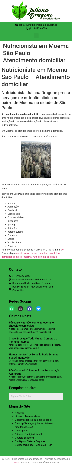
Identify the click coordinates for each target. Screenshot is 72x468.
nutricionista (39, 256)
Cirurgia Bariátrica (24, 437)
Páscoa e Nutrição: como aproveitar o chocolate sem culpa (31, 324)
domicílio (18, 256)
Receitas (19, 412)
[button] (36, 35)
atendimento (22, 253)
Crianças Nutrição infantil (28, 434)
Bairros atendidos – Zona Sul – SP (33, 445)
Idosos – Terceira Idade (27, 416)
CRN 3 (16, 462)
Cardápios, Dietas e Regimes (30, 441)
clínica (33, 253)
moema (28, 256)
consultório (54, 253)
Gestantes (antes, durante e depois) (33, 419)
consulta (42, 253)
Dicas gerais (21, 430)
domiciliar (6, 256)
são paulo (52, 256)
